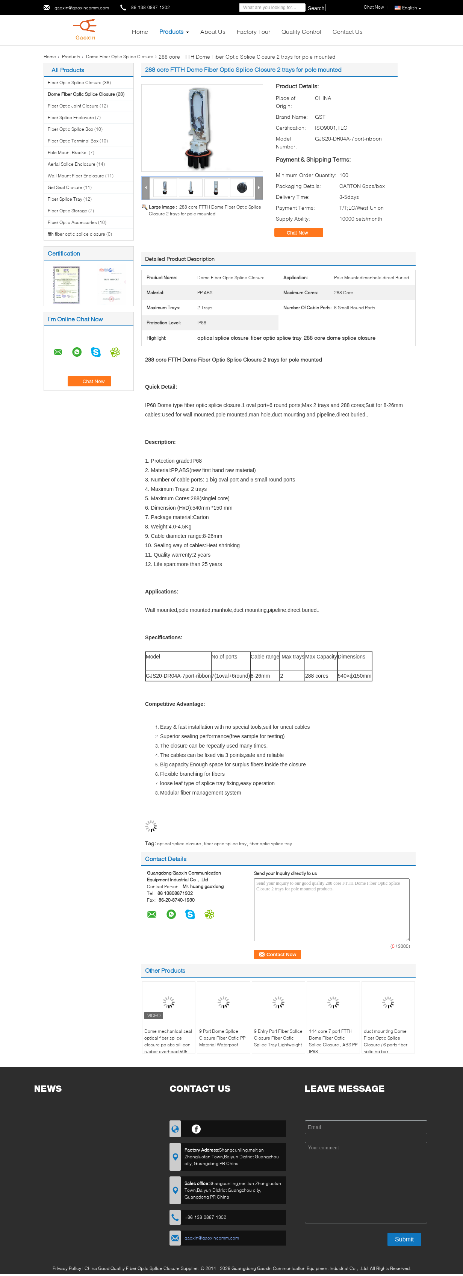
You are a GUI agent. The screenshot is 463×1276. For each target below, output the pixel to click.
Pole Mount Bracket (68, 152)
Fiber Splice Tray (65, 199)
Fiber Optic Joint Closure (73, 106)
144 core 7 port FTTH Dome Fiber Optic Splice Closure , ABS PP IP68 (333, 1041)
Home (140, 31)
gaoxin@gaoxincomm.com (81, 8)
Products (171, 31)
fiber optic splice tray (225, 843)
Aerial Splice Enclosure (71, 164)
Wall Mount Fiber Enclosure (76, 176)
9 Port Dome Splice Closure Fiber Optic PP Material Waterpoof (222, 1037)
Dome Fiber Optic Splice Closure (119, 56)
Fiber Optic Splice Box (70, 129)
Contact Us (348, 31)
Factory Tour (253, 31)
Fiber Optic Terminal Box (73, 141)
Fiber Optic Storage (67, 210)
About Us (212, 31)
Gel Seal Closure (65, 187)
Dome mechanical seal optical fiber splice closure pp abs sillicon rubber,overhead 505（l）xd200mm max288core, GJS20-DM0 (168, 1051)
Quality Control (301, 31)
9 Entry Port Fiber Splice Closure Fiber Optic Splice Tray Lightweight (278, 1037)
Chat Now (302, 232)
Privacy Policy (67, 1268)
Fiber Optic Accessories (72, 222)
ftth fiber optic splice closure (76, 234)
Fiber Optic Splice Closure (74, 82)
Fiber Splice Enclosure (71, 117)
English (411, 8)
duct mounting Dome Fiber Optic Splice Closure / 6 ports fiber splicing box (385, 1041)
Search (316, 8)
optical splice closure (179, 843)
